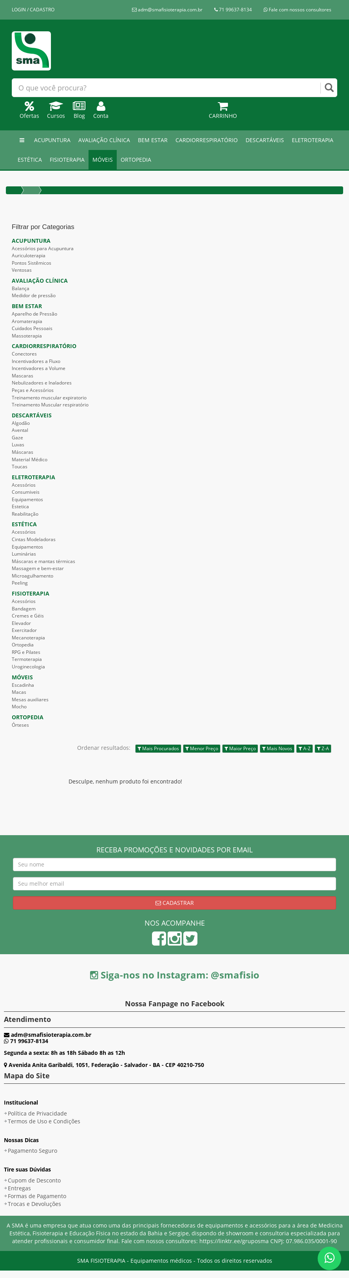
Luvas (18, 444)
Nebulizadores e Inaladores (42, 382)
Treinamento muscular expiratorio (49, 397)
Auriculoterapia (28, 255)
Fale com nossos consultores (297, 9)
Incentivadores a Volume (38, 368)
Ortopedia (23, 644)
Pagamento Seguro (32, 1150)
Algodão (21, 423)
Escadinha (23, 685)
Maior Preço (240, 748)
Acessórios (24, 485)
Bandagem (24, 608)
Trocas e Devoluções (34, 1204)
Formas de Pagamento (37, 1196)
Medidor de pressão (34, 295)
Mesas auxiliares (30, 699)
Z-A (323, 748)
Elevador (21, 623)
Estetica (20, 506)
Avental (20, 430)
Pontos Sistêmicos (31, 263)
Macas (19, 692)
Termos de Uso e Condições (44, 1121)
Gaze (17, 437)
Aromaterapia (27, 321)
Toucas (19, 466)
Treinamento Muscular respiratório (50, 404)
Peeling (20, 582)
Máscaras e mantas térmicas (43, 561)
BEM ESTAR (153, 140)
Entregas (19, 1188)
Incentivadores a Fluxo (36, 361)
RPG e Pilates (26, 652)
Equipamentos (27, 499)
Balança (20, 288)
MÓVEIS (102, 159)
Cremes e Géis (28, 615)
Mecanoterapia (28, 637)
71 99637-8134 (233, 9)
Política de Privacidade (37, 1113)
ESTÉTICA (30, 159)
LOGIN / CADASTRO (33, 9)
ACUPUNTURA (52, 140)
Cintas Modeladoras (34, 539)
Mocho (19, 706)
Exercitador (24, 630)
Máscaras (22, 452)
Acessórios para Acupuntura (43, 248)
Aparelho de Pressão (34, 313)
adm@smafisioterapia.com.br (167, 9)
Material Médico (29, 459)
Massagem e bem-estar (38, 568)
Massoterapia (27, 335)
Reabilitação (25, 514)
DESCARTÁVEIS (265, 140)
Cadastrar (175, 902)
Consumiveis (26, 492)
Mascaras (22, 375)
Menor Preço (201, 748)
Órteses (20, 725)
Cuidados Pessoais (32, 328)
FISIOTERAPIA (67, 159)
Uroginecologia (28, 666)
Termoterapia (27, 659)
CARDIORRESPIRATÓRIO (206, 140)
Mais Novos (277, 748)
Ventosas (22, 270)
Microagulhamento (32, 575)
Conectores (24, 353)
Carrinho (223, 111)
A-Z (304, 748)
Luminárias (24, 554)
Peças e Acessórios (33, 390)
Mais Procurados (158, 748)
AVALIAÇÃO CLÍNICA (104, 140)
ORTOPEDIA (136, 159)
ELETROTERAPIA (312, 140)
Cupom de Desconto (34, 1180)
